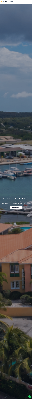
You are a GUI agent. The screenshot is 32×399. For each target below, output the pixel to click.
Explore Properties (16, 207)
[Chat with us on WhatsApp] (29, 396)
